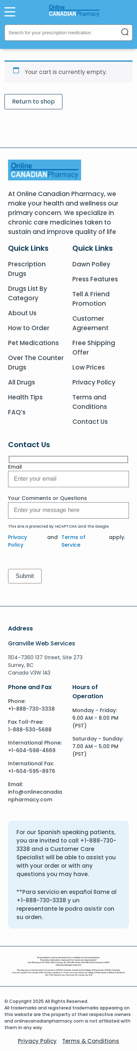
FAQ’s (17, 412)
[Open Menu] (9, 12)
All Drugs (21, 382)
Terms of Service (73, 541)
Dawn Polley (91, 264)
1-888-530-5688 (30, 729)
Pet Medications (33, 343)
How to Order (28, 328)
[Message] (68, 479)
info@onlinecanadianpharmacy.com (35, 795)
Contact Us (90, 421)
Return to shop (33, 101)
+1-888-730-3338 (31, 708)
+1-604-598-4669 (32, 750)
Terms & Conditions (90, 1041)
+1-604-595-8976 (31, 771)
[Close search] (125, 32)
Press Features (95, 279)
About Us (22, 313)
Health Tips (25, 397)
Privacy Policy (93, 382)
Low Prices (88, 367)
